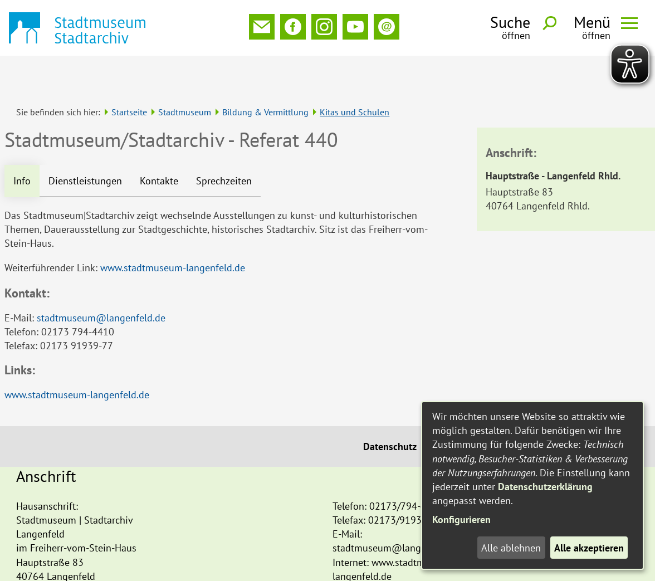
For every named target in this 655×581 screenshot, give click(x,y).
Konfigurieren (461, 519)
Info (22, 144)
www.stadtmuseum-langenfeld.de (172, 230)
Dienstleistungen (85, 144)
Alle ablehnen (511, 547)
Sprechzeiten (224, 144)
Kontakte (159, 144)
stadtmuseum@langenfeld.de (101, 281)
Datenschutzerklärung (545, 486)
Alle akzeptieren (589, 547)
